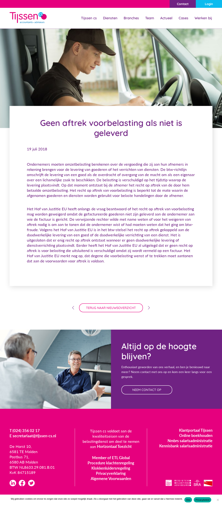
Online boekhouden (195, 435)
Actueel (166, 18)
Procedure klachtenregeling (111, 463)
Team (149, 18)
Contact (182, 4)
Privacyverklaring (111, 473)
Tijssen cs (89, 18)
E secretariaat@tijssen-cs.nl (33, 436)
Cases (183, 18)
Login (209, 4)
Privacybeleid (202, 500)
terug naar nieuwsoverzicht (111, 308)
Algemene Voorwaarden (111, 478)
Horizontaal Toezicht (114, 446)
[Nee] (217, 500)
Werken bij (203, 18)
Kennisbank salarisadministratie (185, 446)
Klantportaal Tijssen (195, 430)
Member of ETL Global (111, 458)
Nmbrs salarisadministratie (190, 440)
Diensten (110, 18)
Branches (131, 18)
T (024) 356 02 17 (25, 431)
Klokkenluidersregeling (110, 468)
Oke (188, 500)
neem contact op (147, 390)
